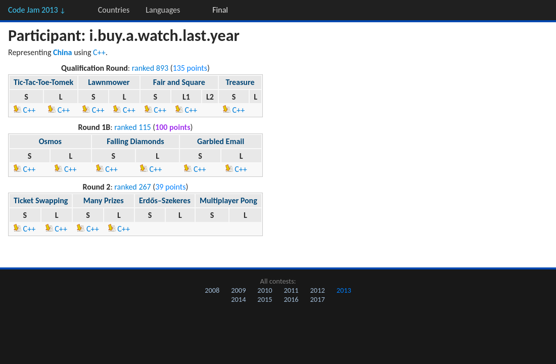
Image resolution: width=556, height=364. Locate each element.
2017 (317, 299)
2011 (291, 290)
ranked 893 (150, 68)
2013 (344, 290)
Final (220, 10)
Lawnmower (108, 82)
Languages (163, 10)
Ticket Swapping (41, 200)
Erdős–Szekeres (165, 200)
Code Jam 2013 (37, 10)
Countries (113, 10)
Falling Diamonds (135, 141)
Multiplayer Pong (228, 200)
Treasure (239, 82)
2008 (212, 290)
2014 (238, 299)
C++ (99, 52)
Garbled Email (220, 141)
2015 (264, 299)
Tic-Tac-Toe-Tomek (43, 82)
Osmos (50, 141)
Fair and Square (179, 82)
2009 (238, 290)
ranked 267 (132, 187)
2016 (291, 299)
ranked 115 (132, 127)
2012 (317, 290)
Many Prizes (103, 200)
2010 (264, 290)
